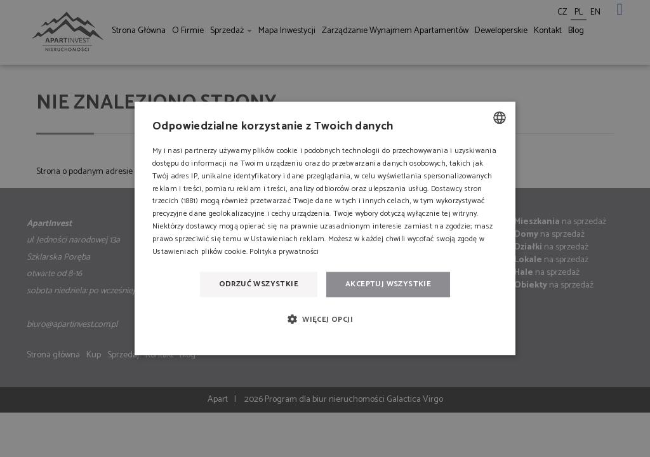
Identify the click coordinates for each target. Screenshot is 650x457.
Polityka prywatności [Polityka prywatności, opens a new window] (284, 252)
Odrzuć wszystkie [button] (258, 284)
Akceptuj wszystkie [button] (388, 284)
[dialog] (325, 228)
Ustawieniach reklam (287, 239)
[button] (325, 319)
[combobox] (499, 117)
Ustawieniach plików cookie (199, 252)
